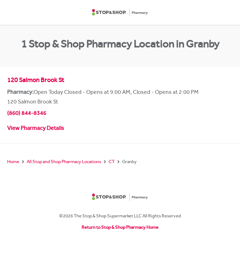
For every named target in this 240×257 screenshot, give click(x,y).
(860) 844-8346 (26, 114)
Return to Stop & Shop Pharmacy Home (120, 228)
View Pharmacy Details (35, 129)
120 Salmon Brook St (35, 81)
